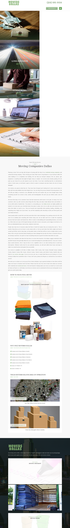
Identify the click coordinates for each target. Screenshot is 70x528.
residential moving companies (52, 83)
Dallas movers (47, 114)
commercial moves (22, 176)
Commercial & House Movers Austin (20, 262)
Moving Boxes (35, 429)
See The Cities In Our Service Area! (35, 314)
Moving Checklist (35, 374)
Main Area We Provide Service (18, 309)
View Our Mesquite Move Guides (35, 340)
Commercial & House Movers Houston (20, 268)
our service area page (18, 165)
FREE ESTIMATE (52, 6)
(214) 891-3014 (54, 2)
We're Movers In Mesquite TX (18, 336)
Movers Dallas (34, 523)
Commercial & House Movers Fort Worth (21, 270)
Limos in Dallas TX (16, 279)
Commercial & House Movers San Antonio (21, 265)
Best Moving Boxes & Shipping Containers (35, 195)
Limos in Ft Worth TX (16, 276)
